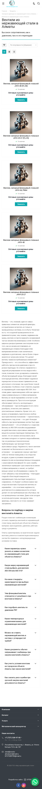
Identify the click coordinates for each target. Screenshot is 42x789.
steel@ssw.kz (10, 752)
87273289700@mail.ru (13, 756)
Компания (6, 709)
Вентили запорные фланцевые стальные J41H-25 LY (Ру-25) (21, 137)
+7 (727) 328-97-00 (12, 738)
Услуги (5, 721)
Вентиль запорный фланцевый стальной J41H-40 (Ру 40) (21, 85)
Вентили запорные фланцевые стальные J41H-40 (21, 241)
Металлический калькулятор (14, 726)
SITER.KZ (29, 780)
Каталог (5, 715)
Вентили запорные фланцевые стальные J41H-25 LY (21, 293)
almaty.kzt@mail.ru (12, 754)
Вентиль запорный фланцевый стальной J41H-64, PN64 (21, 189)
